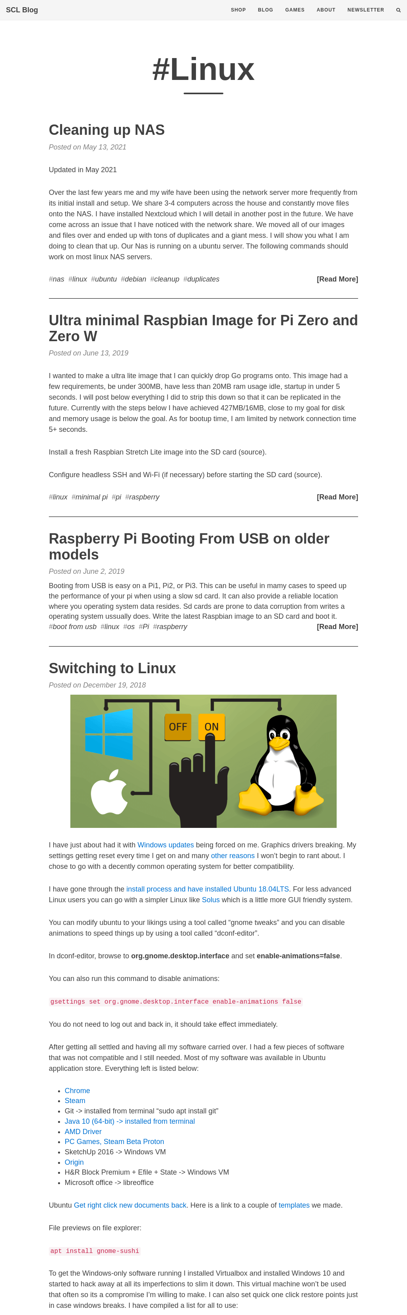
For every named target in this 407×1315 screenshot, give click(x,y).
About (326, 18)
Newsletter (365, 18)
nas (58, 279)
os (131, 627)
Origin (74, 1162)
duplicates (203, 279)
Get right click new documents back (130, 1205)
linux (79, 279)
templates (294, 1205)
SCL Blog (22, 18)
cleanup (166, 279)
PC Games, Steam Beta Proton (114, 1142)
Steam (75, 1101)
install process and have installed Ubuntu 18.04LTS (207, 889)
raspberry (144, 497)
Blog (265, 18)
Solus (211, 900)
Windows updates (166, 845)
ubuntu (106, 279)
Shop (238, 18)
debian (135, 279)
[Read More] (337, 279)
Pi (146, 627)
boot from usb (75, 627)
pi (118, 497)
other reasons (233, 856)
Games (295, 18)
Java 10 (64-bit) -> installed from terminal (130, 1121)
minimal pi (92, 497)
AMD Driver (83, 1132)
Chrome (77, 1091)
